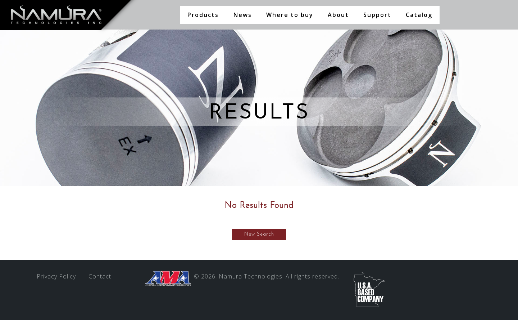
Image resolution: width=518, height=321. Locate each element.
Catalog (419, 15)
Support (377, 15)
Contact (99, 277)
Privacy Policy (56, 277)
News (242, 15)
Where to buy (289, 15)
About (338, 15)
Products (203, 15)
